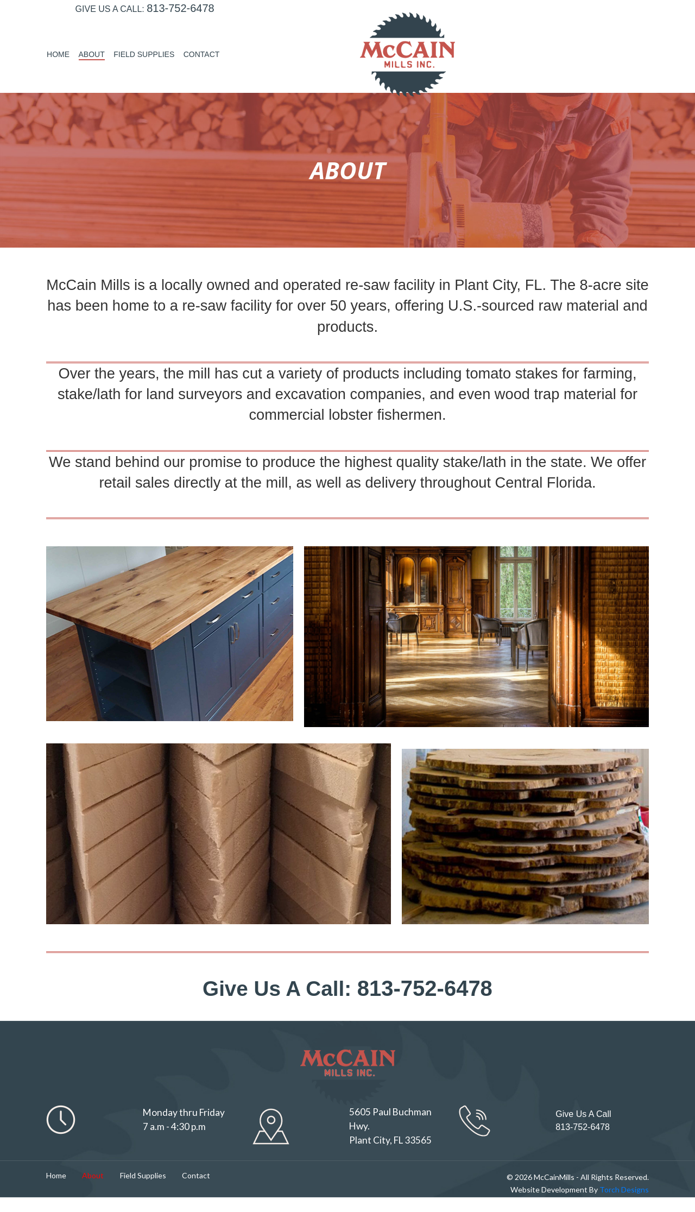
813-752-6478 (180, 39)
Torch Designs (623, 1204)
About (507, 38)
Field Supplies (559, 38)
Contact (617, 38)
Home (473, 38)
